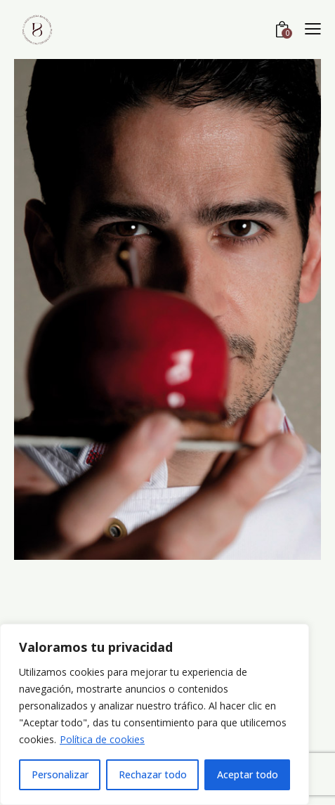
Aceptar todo (247, 774)
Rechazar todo (153, 774)
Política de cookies (102, 739)
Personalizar (60, 774)
